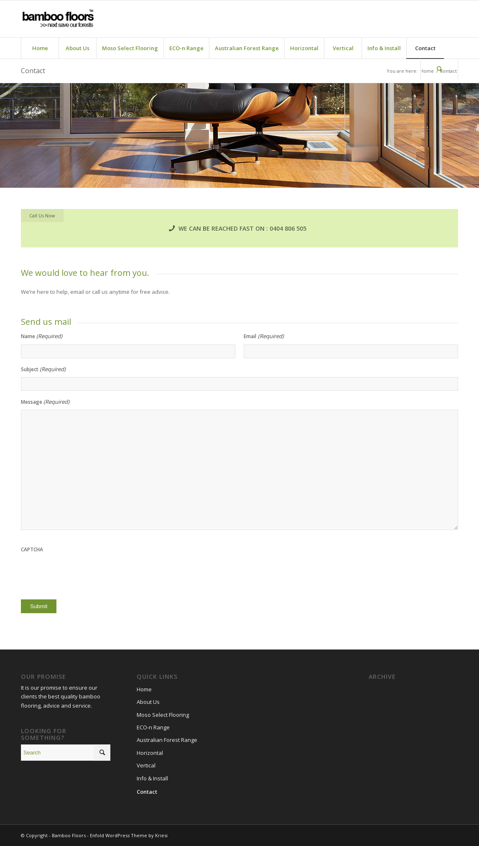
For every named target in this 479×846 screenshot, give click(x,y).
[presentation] (84, 574)
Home (144, 689)
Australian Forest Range (167, 740)
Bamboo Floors (69, 835)
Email (263, 336)
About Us (148, 702)
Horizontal (150, 753)
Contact (33, 70)
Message (45, 402)
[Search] (439, 69)
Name (41, 336)
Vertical (146, 765)
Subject (43, 369)
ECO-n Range (153, 727)
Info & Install (152, 778)
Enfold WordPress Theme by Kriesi (129, 835)
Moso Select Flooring (163, 715)
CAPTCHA (32, 549)
